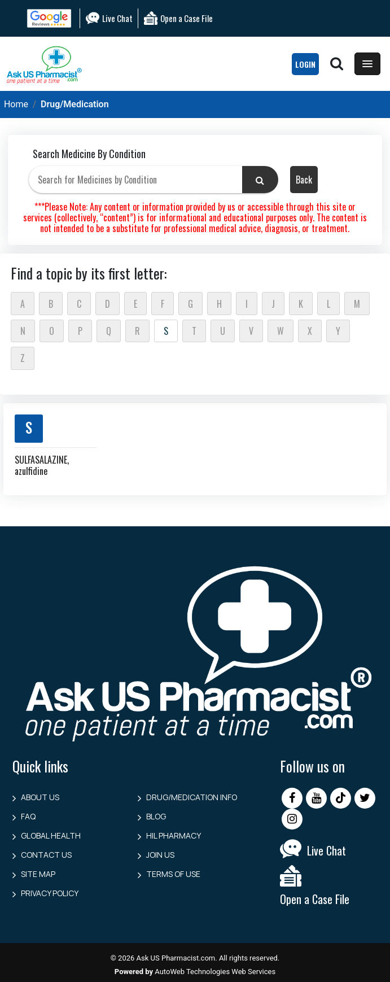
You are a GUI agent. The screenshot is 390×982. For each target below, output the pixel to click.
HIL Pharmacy (173, 835)
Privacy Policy (49, 893)
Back (304, 179)
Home (16, 104)
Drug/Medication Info (191, 797)
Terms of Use (173, 873)
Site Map (38, 873)
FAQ (28, 816)
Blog (156, 816)
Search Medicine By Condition (89, 153)
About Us (40, 797)
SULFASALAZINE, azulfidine (42, 465)
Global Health (51, 835)
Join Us (160, 854)
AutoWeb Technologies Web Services (215, 971)
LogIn (305, 64)
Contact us (46, 854)
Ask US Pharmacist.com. (177, 958)
